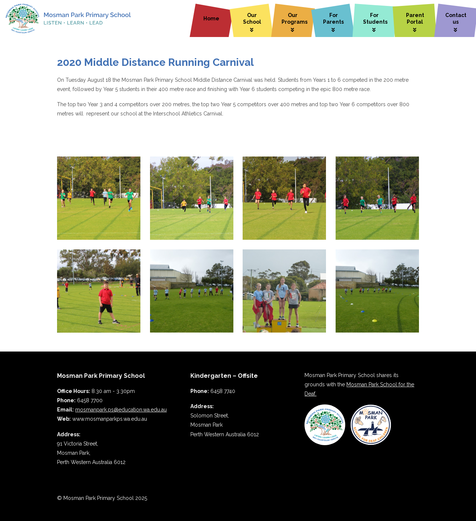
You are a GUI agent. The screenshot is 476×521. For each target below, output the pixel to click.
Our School (252, 18)
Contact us (455, 18)
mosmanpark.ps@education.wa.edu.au (121, 410)
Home (211, 18)
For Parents (333, 18)
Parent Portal (415, 18)
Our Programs (294, 18)
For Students (375, 18)
